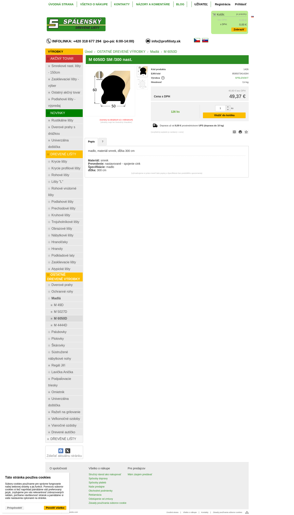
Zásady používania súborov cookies (227, 512)
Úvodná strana (172, 512)
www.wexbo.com (71, 512)
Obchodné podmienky (100, 490)
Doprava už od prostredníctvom (192, 125)
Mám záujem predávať (140, 474)
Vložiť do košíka (224, 115)
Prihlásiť (241, 4)
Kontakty (204, 512)
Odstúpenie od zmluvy (101, 498)
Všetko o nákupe (190, 512)
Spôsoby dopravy (98, 478)
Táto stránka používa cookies (28, 477)
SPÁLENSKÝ (241, 78)
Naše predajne (97, 486)
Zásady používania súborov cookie (107, 503)
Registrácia (222, 4)
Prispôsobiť (14, 507)
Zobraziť (239, 29)
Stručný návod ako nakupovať (105, 474)
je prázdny (241, 14)
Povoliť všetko (55, 507)
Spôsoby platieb (97, 482)
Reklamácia (95, 494)
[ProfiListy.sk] (122, 21)
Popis (91, 141)
